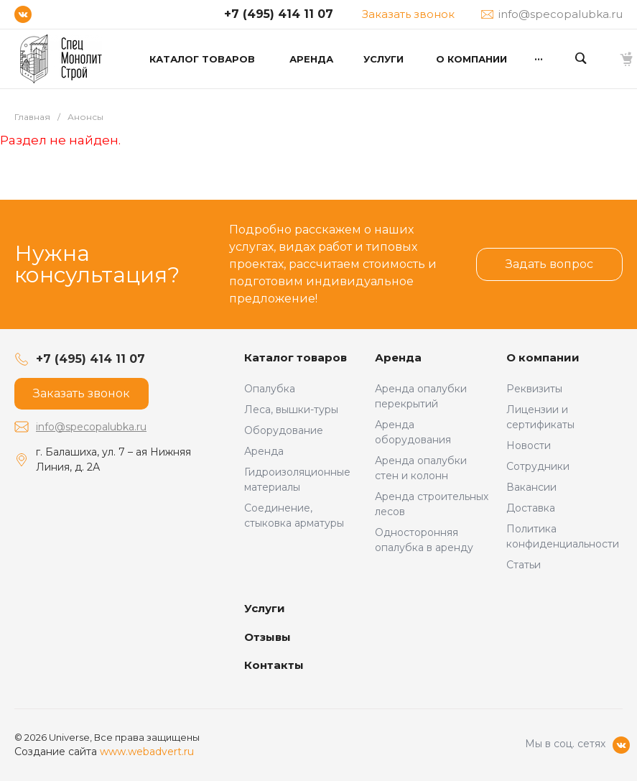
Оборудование (283, 430)
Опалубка (269, 388)
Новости (528, 445)
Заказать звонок (408, 14)
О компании (543, 357)
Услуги (264, 608)
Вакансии (531, 487)
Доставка (530, 508)
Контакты (274, 665)
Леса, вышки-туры (291, 409)
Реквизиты (534, 388)
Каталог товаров (295, 357)
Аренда (264, 451)
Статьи (523, 564)
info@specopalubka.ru (91, 426)
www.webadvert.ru (147, 751)
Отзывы (267, 637)
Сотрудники (537, 466)
